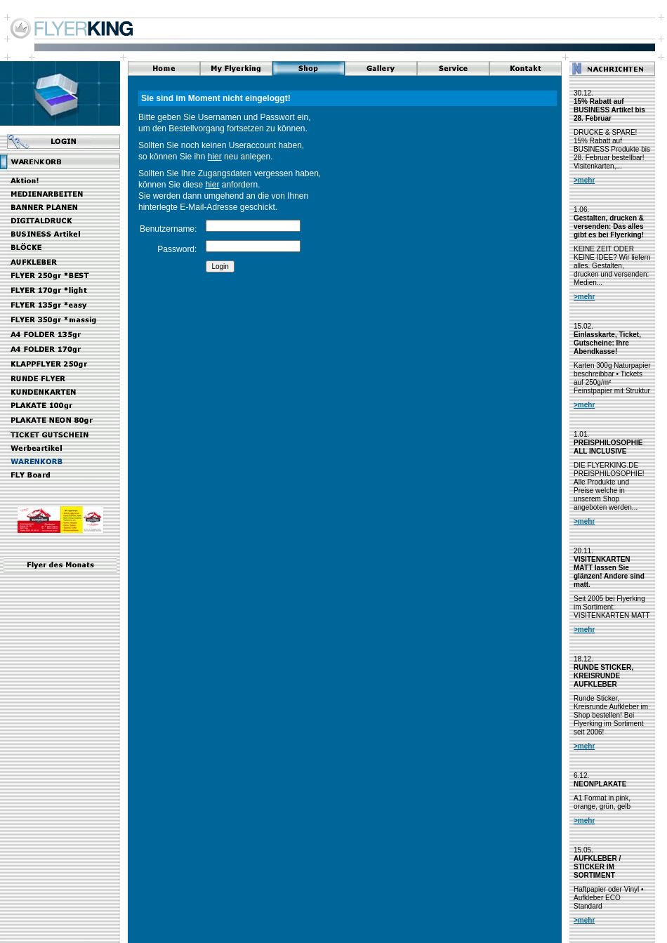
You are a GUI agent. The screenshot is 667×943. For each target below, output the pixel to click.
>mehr (584, 180)
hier (215, 156)
